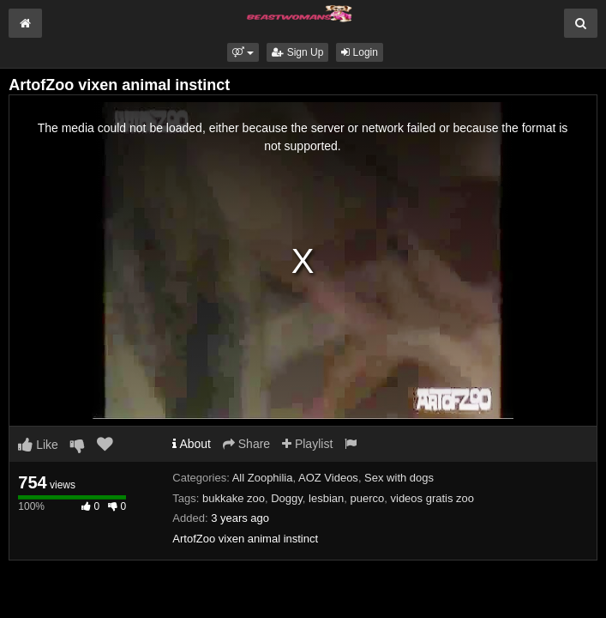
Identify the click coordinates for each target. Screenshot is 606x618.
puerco (368, 498)
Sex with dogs (399, 477)
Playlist (307, 444)
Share (246, 444)
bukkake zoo (233, 498)
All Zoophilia (262, 477)
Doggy (287, 498)
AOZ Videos (328, 477)
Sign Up (297, 52)
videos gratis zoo (433, 498)
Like (38, 444)
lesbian (326, 498)
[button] (243, 52)
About (191, 444)
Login (359, 52)
